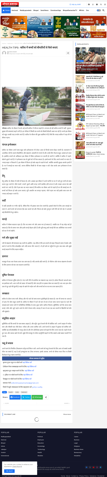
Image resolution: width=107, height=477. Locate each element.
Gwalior (3, 452)
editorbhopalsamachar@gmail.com (25, 383)
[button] (99, 10)
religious (77, 446)
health (11, 392)
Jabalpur (3, 449)
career (76, 436)
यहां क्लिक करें (27, 362)
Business (76, 440)
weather (40, 455)
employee (41, 440)
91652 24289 (37, 387)
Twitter (27, 397)
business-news (78, 449)
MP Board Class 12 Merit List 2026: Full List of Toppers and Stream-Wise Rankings (95, 135)
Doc (87, 10)
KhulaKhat (77, 455)
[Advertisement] (36, 72)
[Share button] (45, 397)
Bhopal (35, 10)
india (17, 392)
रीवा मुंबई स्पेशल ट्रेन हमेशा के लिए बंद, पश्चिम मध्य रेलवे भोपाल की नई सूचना (95, 106)
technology (41, 449)
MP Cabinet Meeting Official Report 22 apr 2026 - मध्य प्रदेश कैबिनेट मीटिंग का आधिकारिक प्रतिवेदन (95, 125)
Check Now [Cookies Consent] (16, 466)
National (15, 10)
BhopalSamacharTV (70, 10)
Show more (67, 414)
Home (7, 10)
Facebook (16, 397)
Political (40, 436)
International (5, 455)
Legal (76, 443)
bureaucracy (78, 452)
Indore (3, 446)
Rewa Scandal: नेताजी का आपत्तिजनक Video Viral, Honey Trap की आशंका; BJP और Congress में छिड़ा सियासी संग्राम (95, 155)
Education (41, 443)
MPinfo (81, 10)
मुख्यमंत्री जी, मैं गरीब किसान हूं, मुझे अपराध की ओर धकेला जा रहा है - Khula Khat (94, 78)
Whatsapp (38, 397)
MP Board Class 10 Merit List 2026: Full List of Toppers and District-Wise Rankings (95, 116)
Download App (56, 10)
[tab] (6, 10)
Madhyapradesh (25, 10)
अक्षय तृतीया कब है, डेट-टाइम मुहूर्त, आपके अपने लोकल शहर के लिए (94, 143)
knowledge (41, 446)
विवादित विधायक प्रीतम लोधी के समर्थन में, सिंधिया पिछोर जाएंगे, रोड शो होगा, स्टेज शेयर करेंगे (95, 97)
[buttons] (89, 4)
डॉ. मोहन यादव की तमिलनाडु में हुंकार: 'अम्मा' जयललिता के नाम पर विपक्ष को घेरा (95, 88)
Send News (44, 10)
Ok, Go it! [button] (9, 471)
